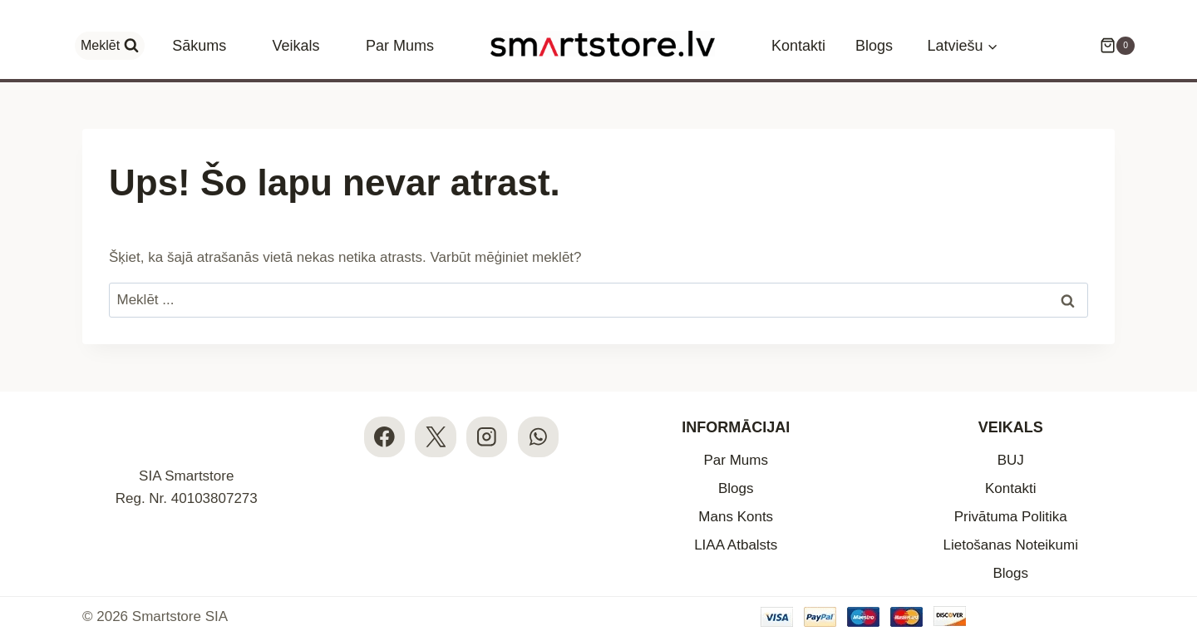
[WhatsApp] (538, 437)
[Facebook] (384, 437)
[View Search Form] (110, 45)
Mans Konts (735, 517)
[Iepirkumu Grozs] (1109, 46)
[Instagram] (486, 437)
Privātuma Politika (1010, 517)
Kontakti (798, 45)
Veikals (296, 45)
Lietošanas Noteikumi (1010, 545)
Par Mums (400, 45)
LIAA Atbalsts (735, 545)
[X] (435, 437)
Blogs (874, 45)
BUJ (1011, 460)
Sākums (199, 45)
